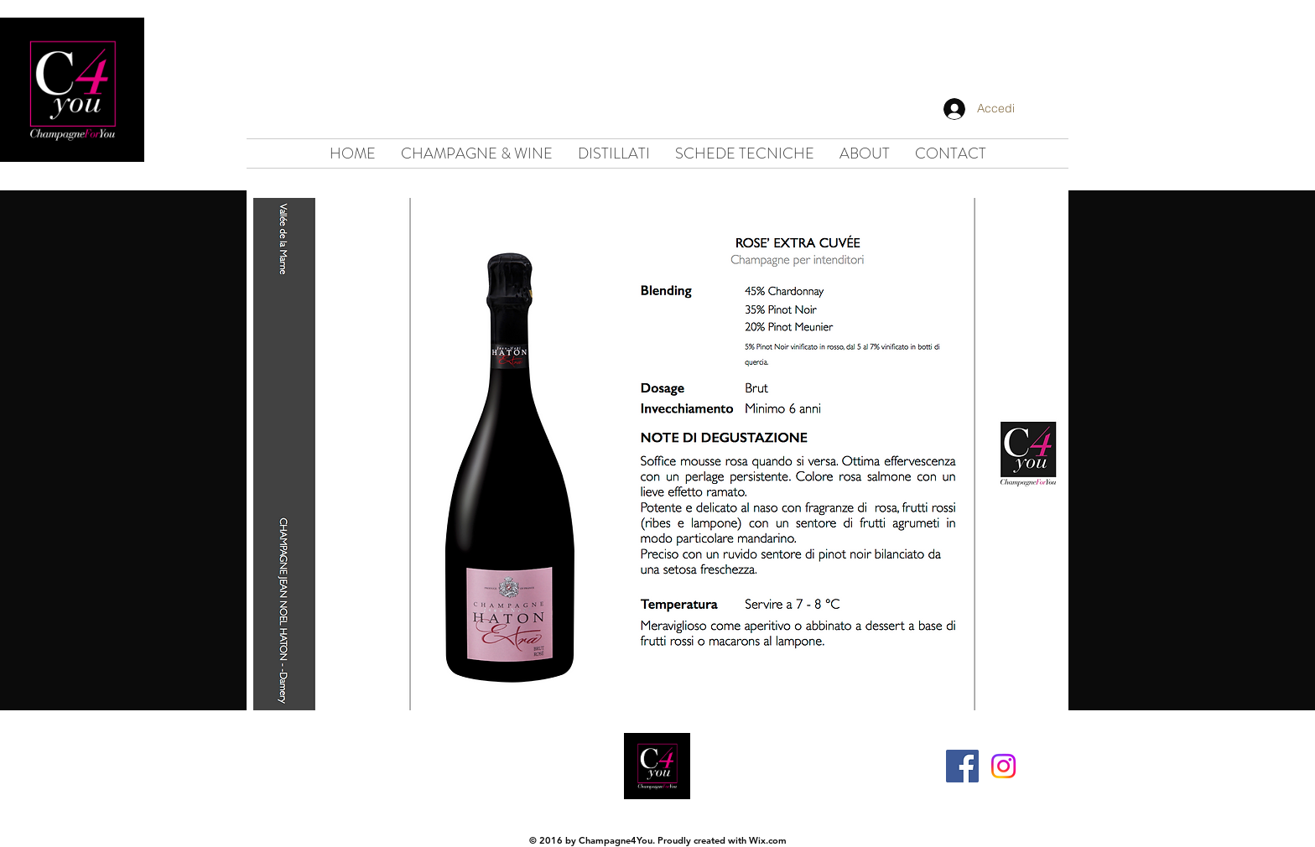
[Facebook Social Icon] (962, 766)
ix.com (772, 840)
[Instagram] (1003, 766)
